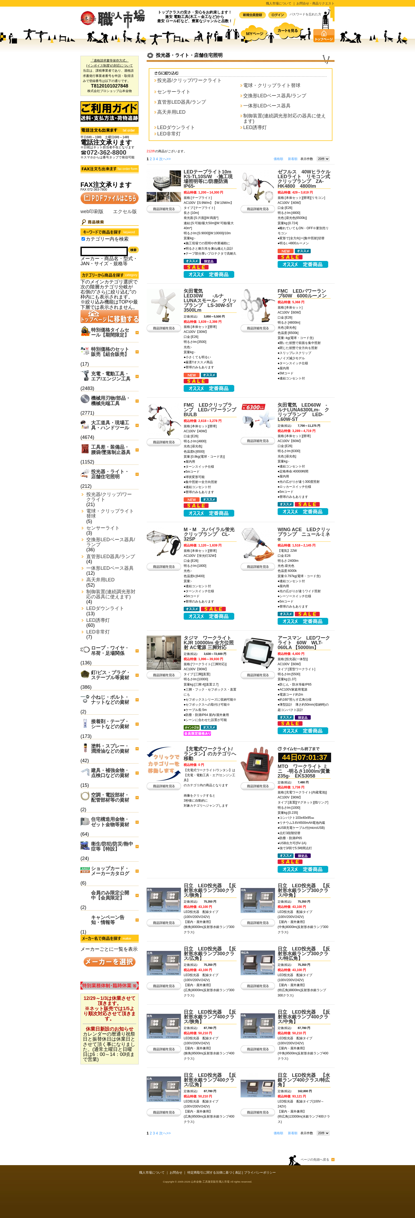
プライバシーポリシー (260, 1172)
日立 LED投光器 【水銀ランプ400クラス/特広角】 (304, 1080)
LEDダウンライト (105, 608)
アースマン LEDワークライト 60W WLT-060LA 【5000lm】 (304, 642)
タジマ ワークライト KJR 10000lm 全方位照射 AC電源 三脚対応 (209, 642)
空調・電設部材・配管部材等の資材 (110, 797)
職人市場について (278, 3)
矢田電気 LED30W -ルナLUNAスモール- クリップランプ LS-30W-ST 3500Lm (210, 300)
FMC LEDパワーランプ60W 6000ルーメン (302, 293)
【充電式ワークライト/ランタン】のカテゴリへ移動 (210, 753)
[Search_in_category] (83, 239)
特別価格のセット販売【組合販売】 (110, 352)
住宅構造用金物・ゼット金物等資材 (110, 822)
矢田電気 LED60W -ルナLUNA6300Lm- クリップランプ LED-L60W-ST (303, 412)
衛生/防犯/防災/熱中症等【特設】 (112, 846)
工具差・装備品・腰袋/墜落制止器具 (110, 449)
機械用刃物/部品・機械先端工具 (110, 401)
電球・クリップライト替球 (110, 514)
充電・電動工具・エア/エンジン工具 (110, 376)
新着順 (292, 159)
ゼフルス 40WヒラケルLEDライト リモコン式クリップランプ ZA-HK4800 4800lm (304, 179)
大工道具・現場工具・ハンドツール (110, 425)
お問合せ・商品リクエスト (315, 3)
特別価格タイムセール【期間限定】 (110, 332)
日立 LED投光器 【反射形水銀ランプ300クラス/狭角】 (210, 890)
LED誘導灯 (98, 620)
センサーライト (103, 528)
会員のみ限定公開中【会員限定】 (110, 895)
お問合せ (176, 1172)
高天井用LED (100, 579)
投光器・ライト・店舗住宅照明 (110, 474)
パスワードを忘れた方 (305, 14)
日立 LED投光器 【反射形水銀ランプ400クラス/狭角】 (210, 1016)
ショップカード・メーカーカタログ (110, 871)
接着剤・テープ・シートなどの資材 (110, 724)
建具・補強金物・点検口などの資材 (110, 773)
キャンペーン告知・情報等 (107, 920)
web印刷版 (91, 211)
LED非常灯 (98, 632)
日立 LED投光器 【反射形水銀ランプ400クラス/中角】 (304, 1016)
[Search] (104, 251)
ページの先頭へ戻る (315, 1159)
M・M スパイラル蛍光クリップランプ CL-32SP (209, 534)
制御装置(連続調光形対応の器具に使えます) (111, 594)
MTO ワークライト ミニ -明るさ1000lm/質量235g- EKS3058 (304, 771)
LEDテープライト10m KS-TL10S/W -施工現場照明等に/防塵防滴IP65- (210, 179)
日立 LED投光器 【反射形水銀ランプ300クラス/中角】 (304, 890)
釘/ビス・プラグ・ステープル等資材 (110, 675)
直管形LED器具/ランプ (110, 556)
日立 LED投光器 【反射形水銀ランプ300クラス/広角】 (210, 953)
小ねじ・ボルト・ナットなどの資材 (110, 700)
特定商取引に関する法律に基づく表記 (214, 1172)
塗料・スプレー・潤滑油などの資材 (110, 748)
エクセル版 (125, 211)
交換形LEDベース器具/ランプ (110, 542)
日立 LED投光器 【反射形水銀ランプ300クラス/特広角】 (304, 953)
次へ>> (165, 159)
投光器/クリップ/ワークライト (109, 497)
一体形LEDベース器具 (110, 568)
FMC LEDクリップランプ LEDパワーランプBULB (210, 409)
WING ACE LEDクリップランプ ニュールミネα (304, 534)
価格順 (278, 159)
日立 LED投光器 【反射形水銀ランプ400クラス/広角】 (210, 1080)
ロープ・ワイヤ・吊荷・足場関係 (110, 650)
